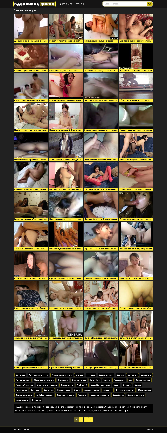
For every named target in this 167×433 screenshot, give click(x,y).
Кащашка (82, 395)
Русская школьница (125, 390)
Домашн (127, 385)
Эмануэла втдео (79, 380)
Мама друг (107, 390)
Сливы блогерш (143, 380)
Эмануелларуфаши (65, 395)
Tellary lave (95, 380)
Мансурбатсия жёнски (44, 380)
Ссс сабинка (118, 395)
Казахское (34, 4)
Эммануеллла (67, 385)
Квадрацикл (119, 380)
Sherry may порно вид (47, 385)
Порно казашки (22, 430)
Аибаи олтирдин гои (38, 375)
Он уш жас (20, 375)
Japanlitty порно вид (100, 385)
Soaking (120, 375)
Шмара (137, 385)
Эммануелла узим (24, 395)
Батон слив (132, 375)
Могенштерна (22, 400)
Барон (116, 385)
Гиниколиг (63, 380)
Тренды (80, 4)
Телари (106, 380)
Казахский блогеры (24, 385)
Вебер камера (63, 390)
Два (130, 380)
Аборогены (146, 375)
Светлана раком (106, 375)
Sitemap (150, 430)
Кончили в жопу (23, 380)
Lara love (79, 375)
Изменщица (21, 390)
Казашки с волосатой (99, 395)
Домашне (36, 400)
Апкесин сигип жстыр (62, 375)
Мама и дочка (144, 390)
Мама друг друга (91, 390)
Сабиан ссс (48, 390)
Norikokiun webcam (44, 395)
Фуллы (77, 390)
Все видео (66, 4)
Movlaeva (91, 375)
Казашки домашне (135, 395)
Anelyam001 (82, 385)
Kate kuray (35, 390)
